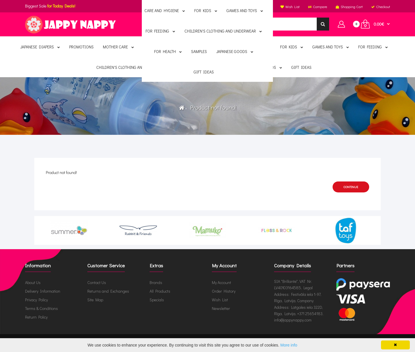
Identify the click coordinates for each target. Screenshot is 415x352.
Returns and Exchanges (108, 291)
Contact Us (96, 282)
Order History (223, 291)
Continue (351, 187)
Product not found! (212, 107)
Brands (156, 282)
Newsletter (221, 308)
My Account (221, 282)
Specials (157, 299)
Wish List (220, 299)
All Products (160, 291)
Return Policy (36, 317)
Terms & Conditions (41, 308)
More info (288, 345)
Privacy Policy (36, 299)
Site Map (95, 299)
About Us (33, 282)
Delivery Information (42, 291)
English (206, 6)
